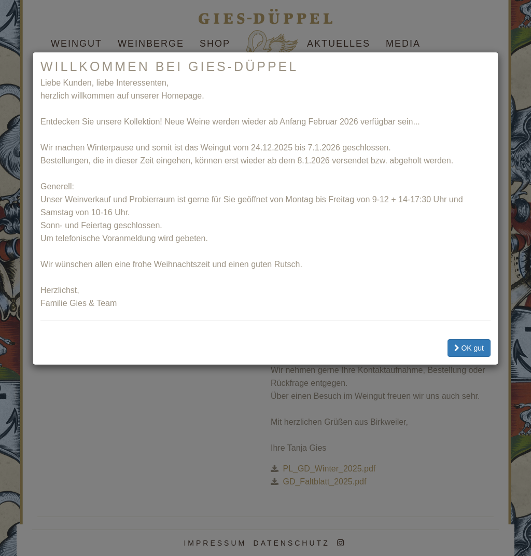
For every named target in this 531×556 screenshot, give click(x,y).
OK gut (469, 348)
